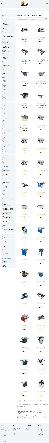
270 (3, 94)
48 (3, 162)
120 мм (4, 109)
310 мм (4, 137)
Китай (4, 262)
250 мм (4, 97)
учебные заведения (6, 178)
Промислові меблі (4, 434)
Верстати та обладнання (10, 12)
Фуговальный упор (6, 218)
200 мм (4, 106)
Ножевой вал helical (6, 230)
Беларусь (4, 260)
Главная (2, 12)
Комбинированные (6, 65)
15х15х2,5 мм (5, 187)
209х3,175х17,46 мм (6, 182)
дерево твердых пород (6, 74)
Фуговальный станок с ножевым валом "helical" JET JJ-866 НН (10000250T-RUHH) (24, 216)
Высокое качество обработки (7, 198)
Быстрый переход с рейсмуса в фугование (8, 201)
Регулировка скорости (6, 212)
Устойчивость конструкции (7, 217)
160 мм (4, 116)
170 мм (4, 113)
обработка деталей (6, 51)
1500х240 (4, 238)
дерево (4, 73)
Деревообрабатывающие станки (23, 12)
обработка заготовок (6, 53)
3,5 (3, 125)
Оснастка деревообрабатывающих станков (8, 39)
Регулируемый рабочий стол (7, 213)
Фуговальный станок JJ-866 (41, 215)
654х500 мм (4, 242)
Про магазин (15, 427)
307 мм (4, 98)
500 (3, 141)
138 (3, 158)
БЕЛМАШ (4, 32)
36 (3, 159)
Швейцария (4, 266)
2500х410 (4, 237)
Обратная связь (40, 434)
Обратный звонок (28, 430)
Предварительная (5, 57)
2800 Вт (4, 82)
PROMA (4, 28)
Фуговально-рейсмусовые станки (8, 36)
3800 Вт (4, 86)
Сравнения (27, 429)
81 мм (4, 150)
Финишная (4, 58)
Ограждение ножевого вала (7, 203)
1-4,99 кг (4, 254)
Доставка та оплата (16, 428)
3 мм (3, 121)
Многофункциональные (6, 66)
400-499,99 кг (5, 253)
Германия (4, 261)
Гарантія (14, 429)
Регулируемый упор (6, 214)
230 (3, 93)
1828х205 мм (5, 249)
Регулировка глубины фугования (8, 209)
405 (3, 140)
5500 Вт (4, 89)
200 (3, 132)
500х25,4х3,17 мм (5, 183)
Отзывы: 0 (26, 37)
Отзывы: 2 (26, 347)
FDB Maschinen (5, 24)
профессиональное (6, 170)
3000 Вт (4, 84)
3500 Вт (4, 85)
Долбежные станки (6, 41)
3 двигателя (4, 225)
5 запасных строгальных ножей (8, 228)
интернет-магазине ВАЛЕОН (22, 418)
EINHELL (4, 23)
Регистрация (27, 428)
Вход (26, 427)
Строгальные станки (6, 46)
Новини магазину (16, 430)
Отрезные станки (5, 42)
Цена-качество (5, 221)
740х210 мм (4, 246)
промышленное (5, 171)
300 (3, 136)
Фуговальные (5, 69)
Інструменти (3, 429)
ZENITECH (4, 31)
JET (3, 27)
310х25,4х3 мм (5, 186)
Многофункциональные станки (7, 62)
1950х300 (4, 236)
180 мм (4, 105)
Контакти (14, 433)
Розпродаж (3, 436)
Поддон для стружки (6, 205)
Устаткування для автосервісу (6, 431)
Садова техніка (3, 435)
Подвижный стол (5, 204)
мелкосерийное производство (7, 175)
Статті (14, 434)
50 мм (4, 151)
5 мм (3, 120)
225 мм (4, 108)
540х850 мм (4, 245)
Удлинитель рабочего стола (7, 216)
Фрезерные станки (6, 47)
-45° (3, 191)
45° (3, 194)
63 (3, 104)
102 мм (4, 147)
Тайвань (4, 265)
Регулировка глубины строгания (8, 208)
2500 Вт (4, 81)
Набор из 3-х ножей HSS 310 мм (8, 229)
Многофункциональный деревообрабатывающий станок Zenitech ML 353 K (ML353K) (24, 127)
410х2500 (4, 241)
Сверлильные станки (6, 43)
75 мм (4, 149)
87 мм (4, 146)
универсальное (5, 174)
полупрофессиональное (6, 169)
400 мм (4, 96)
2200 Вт (4, 80)
